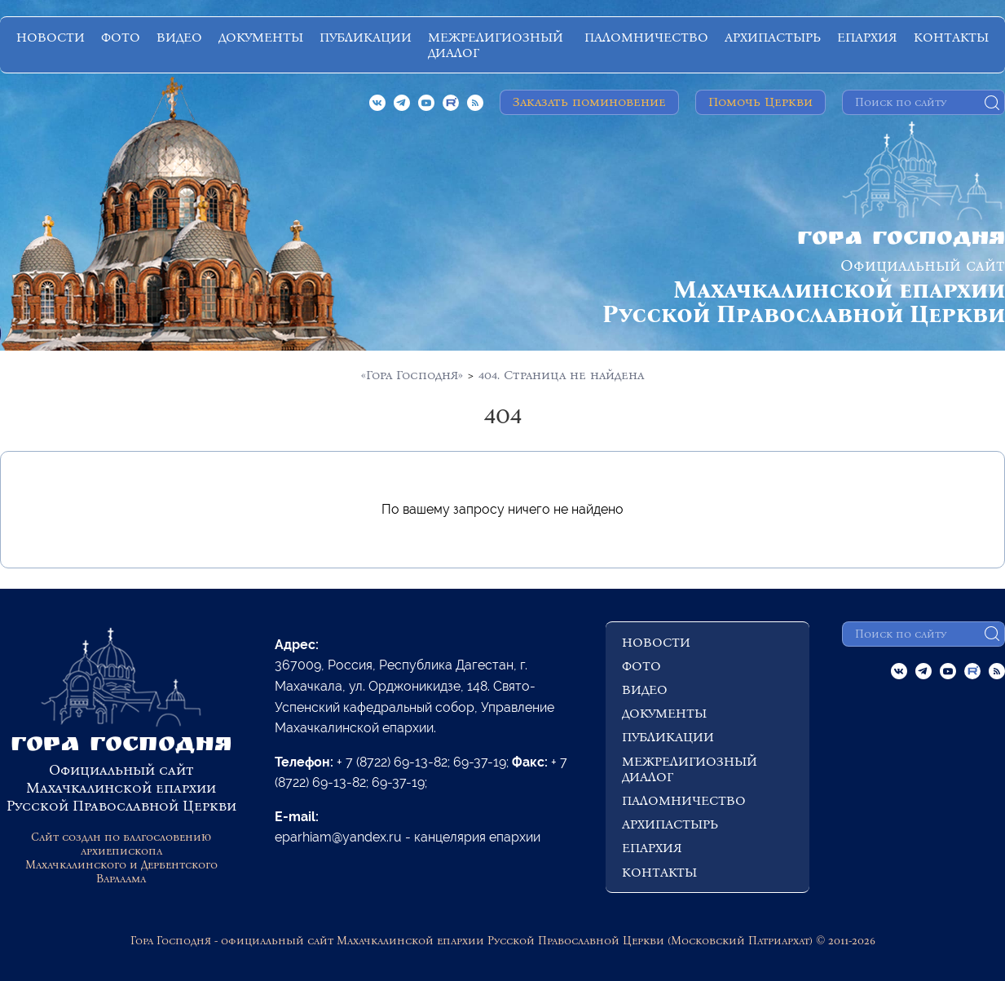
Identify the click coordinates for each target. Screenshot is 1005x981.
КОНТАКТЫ (951, 37)
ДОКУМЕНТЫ (260, 37)
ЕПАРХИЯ (867, 37)
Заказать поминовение (589, 101)
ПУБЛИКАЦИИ (366, 37)
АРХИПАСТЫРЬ (773, 37)
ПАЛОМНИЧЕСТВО (646, 37)
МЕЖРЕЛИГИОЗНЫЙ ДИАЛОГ (495, 44)
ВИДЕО (179, 37)
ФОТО (120, 37)
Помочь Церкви (760, 101)
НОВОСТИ (50, 37)
